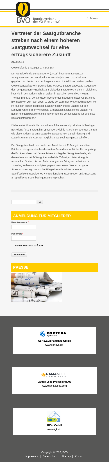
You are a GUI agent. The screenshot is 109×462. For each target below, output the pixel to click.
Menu (92, 18)
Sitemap (66, 456)
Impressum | (34, 456)
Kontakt (79, 456)
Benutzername (20, 222)
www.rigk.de (54, 429)
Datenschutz (50, 456)
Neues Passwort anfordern (30, 245)
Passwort (17, 233)
